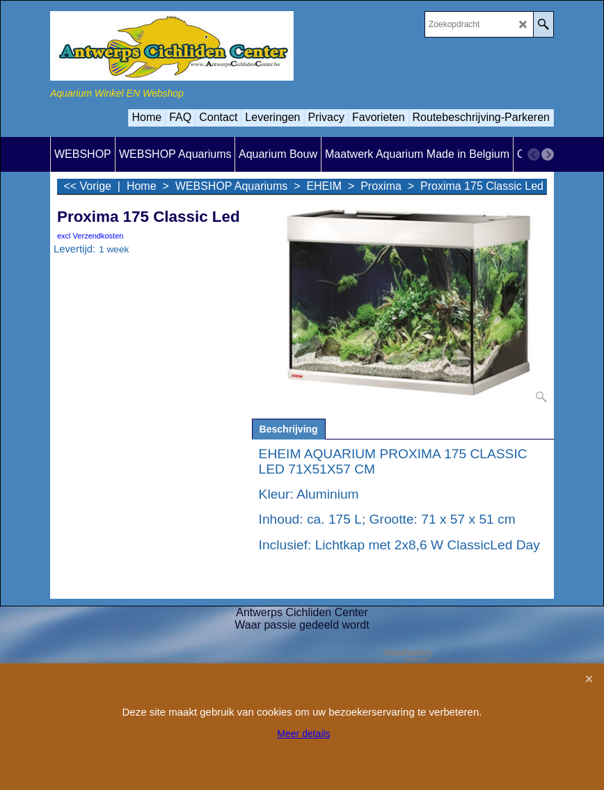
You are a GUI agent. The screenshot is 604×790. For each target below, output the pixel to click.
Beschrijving (289, 429)
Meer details (303, 733)
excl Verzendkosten (90, 236)
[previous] (533, 154)
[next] (547, 154)
